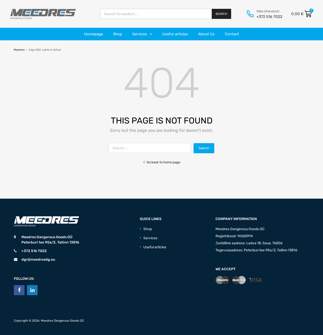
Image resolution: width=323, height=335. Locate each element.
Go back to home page (161, 162)
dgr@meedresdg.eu (38, 259)
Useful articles (175, 34)
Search (221, 14)
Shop (117, 34)
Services (142, 34)
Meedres (19, 49)
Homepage (93, 34)
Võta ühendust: (268, 11)
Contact (232, 34)
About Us (206, 34)
